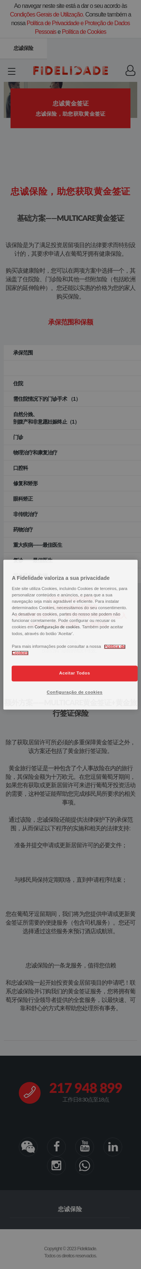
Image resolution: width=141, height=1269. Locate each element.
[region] (70, 634)
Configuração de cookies (74, 692)
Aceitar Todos (74, 673)
